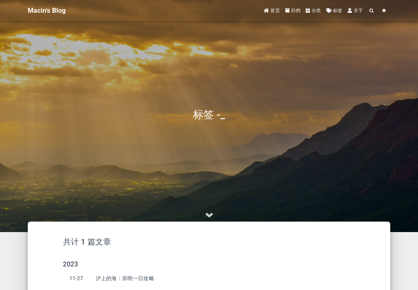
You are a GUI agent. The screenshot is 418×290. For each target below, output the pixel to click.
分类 (313, 10)
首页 (272, 10)
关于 (355, 10)
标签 (334, 10)
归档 (292, 10)
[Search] (371, 11)
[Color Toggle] (384, 11)
